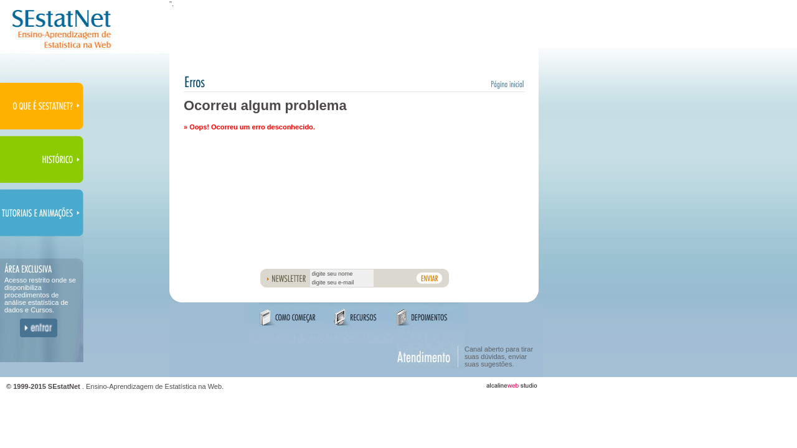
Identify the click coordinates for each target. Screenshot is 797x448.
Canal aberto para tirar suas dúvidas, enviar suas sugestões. (499, 356)
